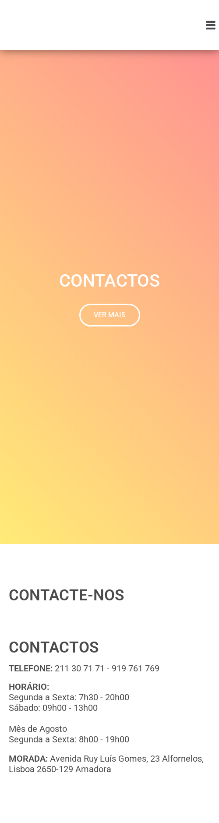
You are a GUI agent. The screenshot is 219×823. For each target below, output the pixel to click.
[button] (211, 25)
